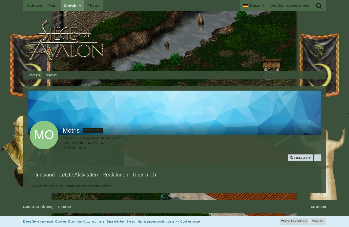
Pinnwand (43, 175)
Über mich (144, 175)
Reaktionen (115, 175)
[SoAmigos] (174, 41)
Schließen (318, 221)
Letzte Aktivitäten (78, 175)
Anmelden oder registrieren (290, 5)
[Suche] (319, 5)
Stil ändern (318, 207)
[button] (254, 5)
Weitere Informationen (294, 221)
